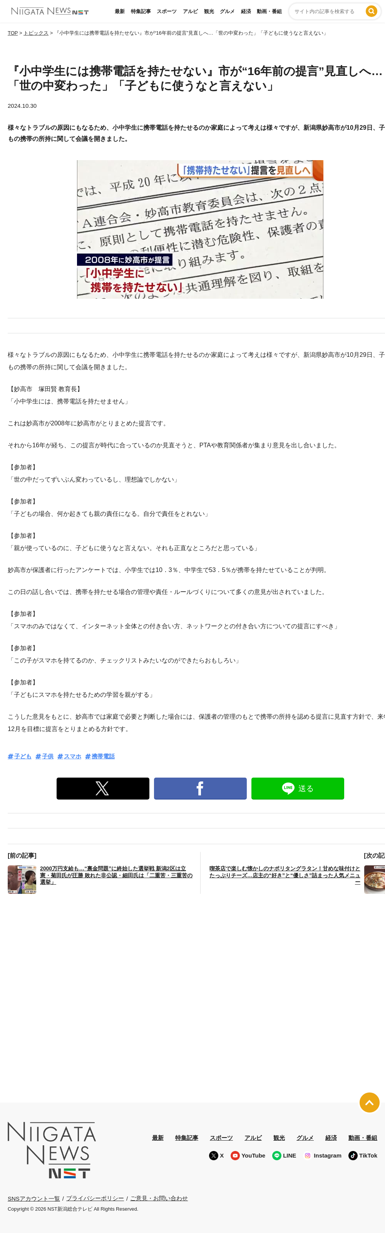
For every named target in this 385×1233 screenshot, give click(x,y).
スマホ (72, 756)
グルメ (227, 11)
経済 (246, 11)
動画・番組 (269, 11)
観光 (209, 11)
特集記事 (141, 11)
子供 (48, 756)
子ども (23, 756)
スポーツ (167, 11)
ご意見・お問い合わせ (159, 1198)
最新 (120, 11)
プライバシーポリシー (95, 1198)
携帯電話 (103, 756)
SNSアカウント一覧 (34, 1198)
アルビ (190, 11)
